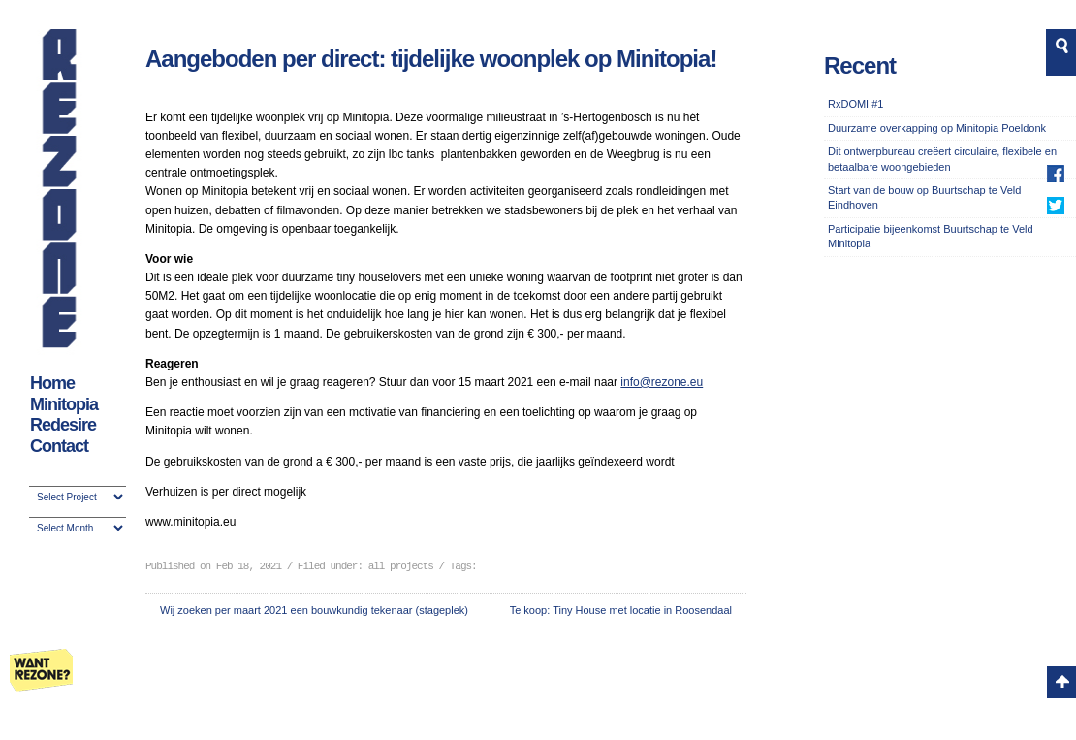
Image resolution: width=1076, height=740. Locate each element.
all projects (400, 566)
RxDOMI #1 (855, 104)
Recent (860, 65)
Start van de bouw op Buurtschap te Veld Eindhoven (924, 197)
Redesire (63, 424)
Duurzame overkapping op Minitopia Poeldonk (937, 128)
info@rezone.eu (661, 382)
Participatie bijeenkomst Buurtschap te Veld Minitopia (930, 236)
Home (52, 383)
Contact (59, 446)
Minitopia (64, 404)
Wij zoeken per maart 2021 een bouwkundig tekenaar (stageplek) (314, 610)
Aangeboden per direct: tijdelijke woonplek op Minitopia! (430, 59)
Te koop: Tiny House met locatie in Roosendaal (621, 610)
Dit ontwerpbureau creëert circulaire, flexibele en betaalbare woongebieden (942, 158)
